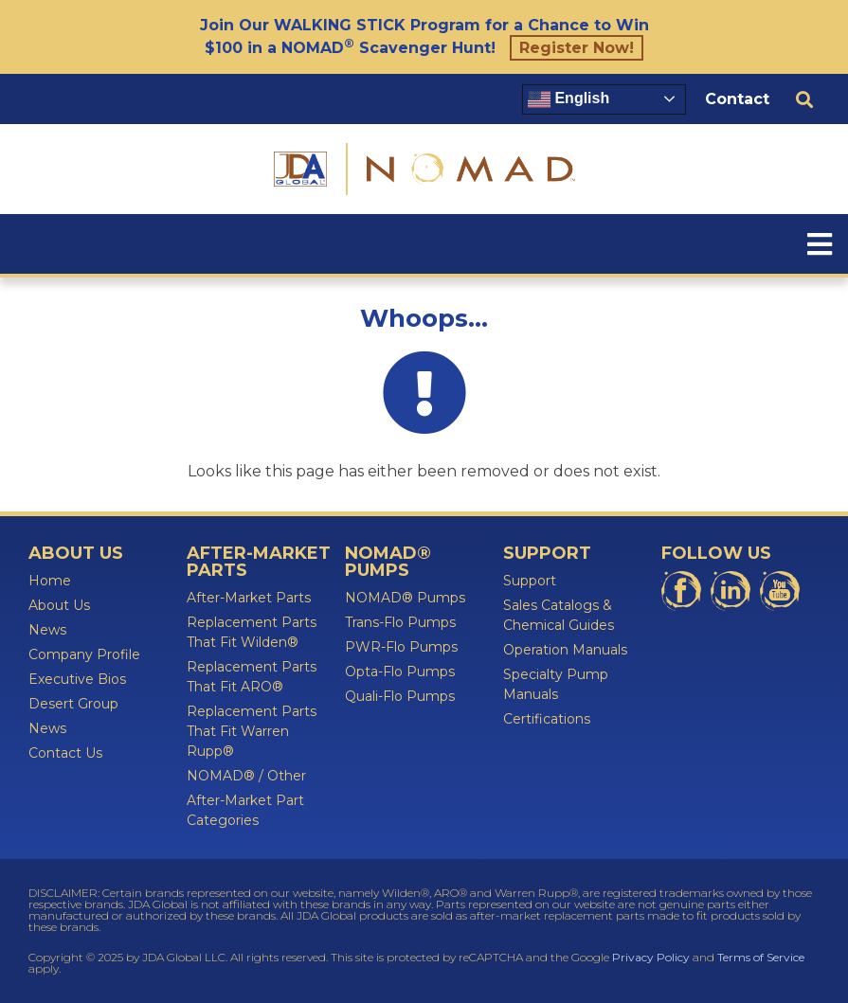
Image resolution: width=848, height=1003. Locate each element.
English (568, 99)
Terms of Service (760, 957)
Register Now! (576, 48)
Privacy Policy (651, 957)
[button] (804, 99)
